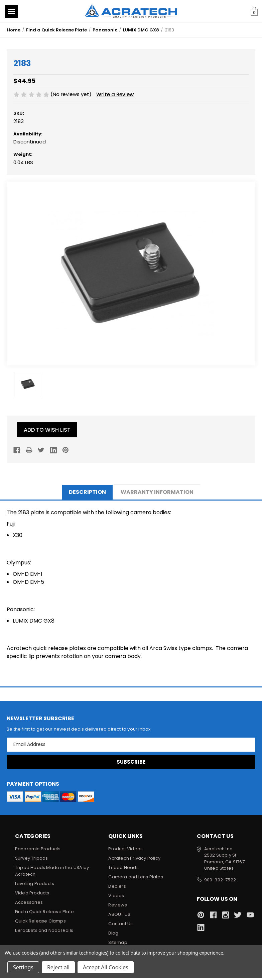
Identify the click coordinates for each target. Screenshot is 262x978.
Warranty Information (157, 492)
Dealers (117, 886)
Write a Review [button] (115, 94)
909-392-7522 (220, 880)
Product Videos (125, 849)
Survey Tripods (31, 858)
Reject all (58, 967)
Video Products (32, 893)
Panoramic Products (38, 849)
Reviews (117, 905)
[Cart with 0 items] (254, 11)
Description (87, 492)
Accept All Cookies (105, 967)
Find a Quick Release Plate (44, 911)
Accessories (29, 902)
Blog (113, 933)
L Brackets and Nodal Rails (44, 930)
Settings (23, 967)
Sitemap (117, 942)
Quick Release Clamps (40, 921)
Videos (116, 895)
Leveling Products (34, 883)
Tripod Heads (123, 867)
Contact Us (120, 923)
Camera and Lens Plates (135, 877)
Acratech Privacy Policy (134, 858)
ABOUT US (119, 914)
